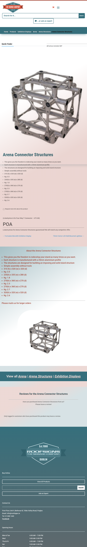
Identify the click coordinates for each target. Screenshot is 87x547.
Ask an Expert (43, 493)
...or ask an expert (44, 21)
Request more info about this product (16, 209)
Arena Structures (45, 32)
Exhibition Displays (24, 32)
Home (6, 32)
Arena (35, 32)
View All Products (43, 482)
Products (13, 32)
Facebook (5, 519)
